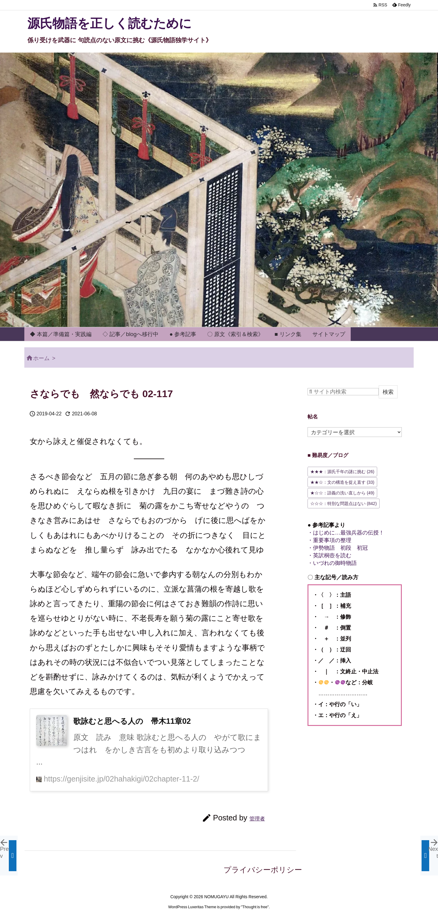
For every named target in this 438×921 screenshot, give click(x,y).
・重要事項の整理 (329, 540)
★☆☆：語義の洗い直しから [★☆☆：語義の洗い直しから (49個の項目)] (342, 492)
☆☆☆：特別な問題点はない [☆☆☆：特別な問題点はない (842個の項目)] (343, 503)
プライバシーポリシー (263, 869)
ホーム (41, 358)
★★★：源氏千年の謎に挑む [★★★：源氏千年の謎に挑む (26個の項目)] (342, 471)
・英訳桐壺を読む (329, 555)
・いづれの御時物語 (332, 563)
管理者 (257, 819)
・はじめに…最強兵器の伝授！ (346, 532)
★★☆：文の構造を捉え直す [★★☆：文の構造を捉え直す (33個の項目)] (342, 482)
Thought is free (254, 907)
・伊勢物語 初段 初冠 (338, 548)
